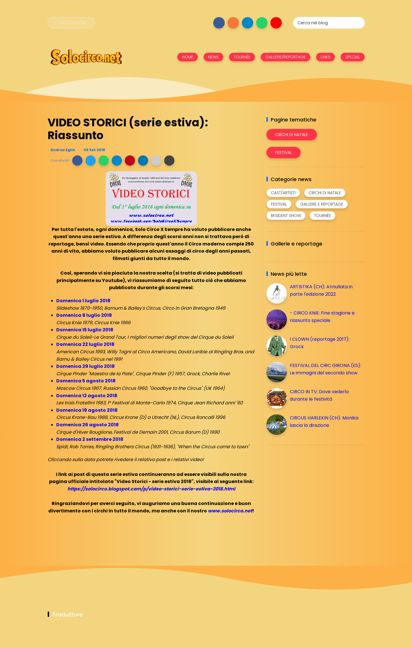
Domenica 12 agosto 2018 (86, 395)
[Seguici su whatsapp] (262, 23)
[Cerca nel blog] (329, 23)
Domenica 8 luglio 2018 (84, 315)
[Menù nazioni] (71, 23)
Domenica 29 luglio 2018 (85, 366)
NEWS (213, 57)
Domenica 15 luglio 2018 (84, 329)
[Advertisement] (309, 489)
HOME (187, 57)
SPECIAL (352, 57)
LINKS (325, 57)
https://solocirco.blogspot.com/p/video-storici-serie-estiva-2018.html (151, 489)
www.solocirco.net (230, 511)
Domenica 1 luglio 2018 (83, 300)
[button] (77, 160)
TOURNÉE (242, 57)
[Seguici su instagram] (233, 23)
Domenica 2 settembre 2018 (89, 439)
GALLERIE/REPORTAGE (285, 57)
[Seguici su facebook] (219, 23)
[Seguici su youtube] (276, 23)
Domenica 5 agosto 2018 (86, 381)
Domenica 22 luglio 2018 (85, 344)
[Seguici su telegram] (247, 23)
